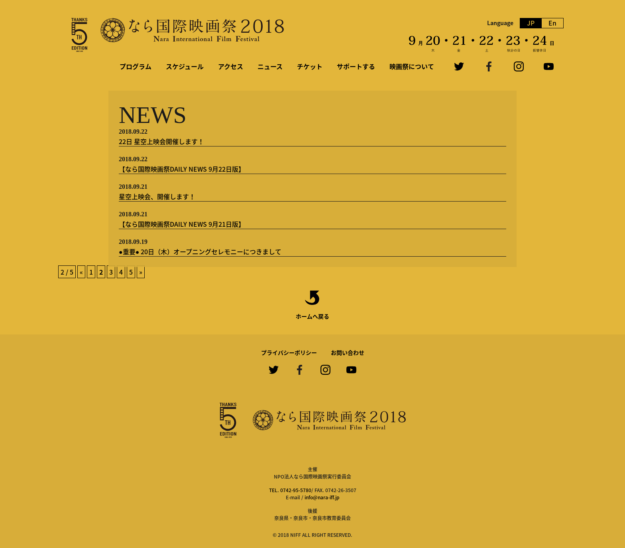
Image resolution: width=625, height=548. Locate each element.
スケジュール (185, 66)
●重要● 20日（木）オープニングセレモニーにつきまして (200, 251)
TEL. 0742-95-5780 (290, 490)
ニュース (270, 66)
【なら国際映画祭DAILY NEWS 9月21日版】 (182, 224)
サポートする (356, 66)
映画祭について (411, 66)
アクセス (230, 66)
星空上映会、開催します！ (157, 196)
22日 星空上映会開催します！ (161, 141)
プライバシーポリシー (289, 352)
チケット (309, 66)
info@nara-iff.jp (322, 497)
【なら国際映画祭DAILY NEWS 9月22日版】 (182, 169)
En (552, 23)
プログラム (135, 66)
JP (531, 23)
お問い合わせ (347, 352)
